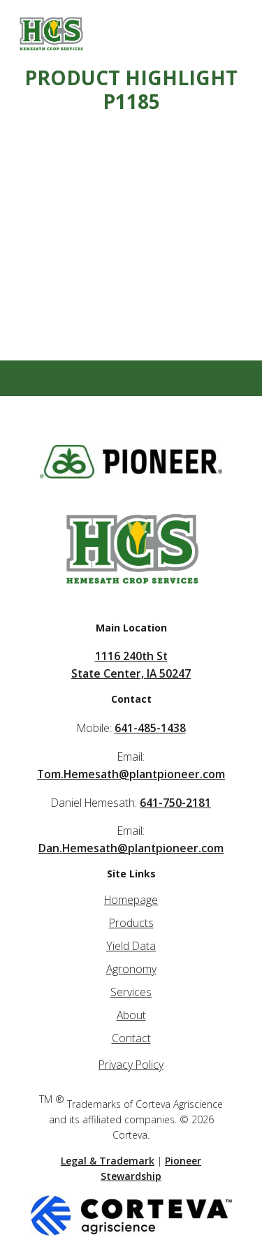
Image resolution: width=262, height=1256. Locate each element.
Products (131, 922)
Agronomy (131, 969)
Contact (131, 1038)
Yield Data (131, 946)
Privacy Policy (131, 1064)
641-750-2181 (175, 802)
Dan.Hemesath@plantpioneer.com (131, 848)
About (131, 1015)
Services (131, 992)
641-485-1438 (150, 728)
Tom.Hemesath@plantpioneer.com (131, 774)
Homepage (131, 899)
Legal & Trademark (107, 1160)
